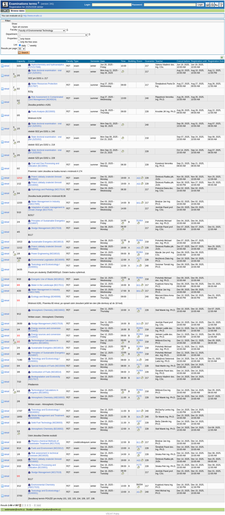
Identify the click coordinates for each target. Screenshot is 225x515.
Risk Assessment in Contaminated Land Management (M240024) (45, 98)
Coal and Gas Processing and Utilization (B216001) (43, 164)
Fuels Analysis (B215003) (43, 111)
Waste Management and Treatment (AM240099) (46, 416)
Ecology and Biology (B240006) (46, 296)
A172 (139, 258)
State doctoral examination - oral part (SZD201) (45, 71)
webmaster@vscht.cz (15, 509)
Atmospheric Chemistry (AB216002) (48, 310)
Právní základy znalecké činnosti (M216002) (45, 178)
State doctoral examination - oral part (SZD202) (45, 138)
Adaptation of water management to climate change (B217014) (46, 208)
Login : (87, 4)
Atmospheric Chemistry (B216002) (47, 429)
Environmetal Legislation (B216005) (48, 260)
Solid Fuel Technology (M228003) (47, 422)
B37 (138, 411)
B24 (138, 417)
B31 (138, 285)
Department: (11, 34)
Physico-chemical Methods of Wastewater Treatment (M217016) (44, 442)
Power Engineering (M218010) (45, 253)
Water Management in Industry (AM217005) (44, 202)
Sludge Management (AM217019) (47, 323)
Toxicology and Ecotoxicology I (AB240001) (44, 411)
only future (25, 39)
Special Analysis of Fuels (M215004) (48, 366)
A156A (140, 370)
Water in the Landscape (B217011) (47, 285)
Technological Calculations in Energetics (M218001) (43, 341)
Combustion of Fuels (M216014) (46, 372)
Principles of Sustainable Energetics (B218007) (46, 222)
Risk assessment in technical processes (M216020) (43, 454)
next (39, 505)
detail (6, 66)
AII (138, 492)
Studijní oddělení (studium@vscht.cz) (43, 509)
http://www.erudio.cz (32, 16)
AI (138, 266)
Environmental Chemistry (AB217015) (41, 486)
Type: (14, 27)
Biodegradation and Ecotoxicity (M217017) (44, 377)
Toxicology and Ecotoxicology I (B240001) (44, 265)
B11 (138, 442)
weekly (33, 45)
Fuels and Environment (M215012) (47, 448)
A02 (138, 178)
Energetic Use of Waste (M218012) (47, 279)
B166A (140, 220)
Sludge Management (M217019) (46, 228)
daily (24, 45)
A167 (139, 421)
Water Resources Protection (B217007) (43, 85)
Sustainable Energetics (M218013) (47, 242)
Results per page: (9, 48)
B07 (138, 378)
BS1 (139, 203)
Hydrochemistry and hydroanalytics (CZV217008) (46, 65)
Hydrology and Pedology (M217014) (48, 189)
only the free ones (28, 42)
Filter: (8, 21)
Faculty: (13, 29)
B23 (138, 324)
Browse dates (17, 11)
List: (15, 45)
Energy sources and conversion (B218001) (44, 329)
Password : (137, 4)
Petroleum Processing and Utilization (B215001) (42, 466)
